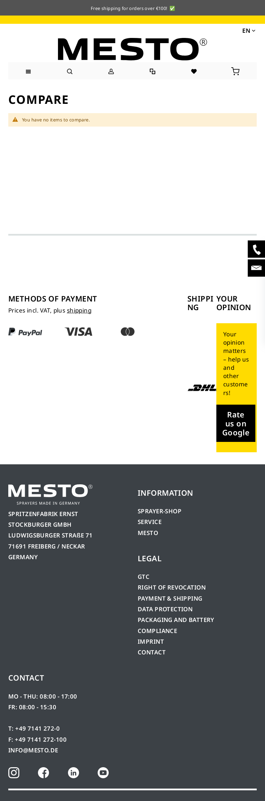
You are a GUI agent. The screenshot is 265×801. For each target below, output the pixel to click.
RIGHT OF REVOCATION (172, 587)
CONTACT (152, 652)
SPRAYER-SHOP (159, 511)
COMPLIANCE (157, 631)
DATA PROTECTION (165, 609)
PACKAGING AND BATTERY (177, 620)
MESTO (148, 533)
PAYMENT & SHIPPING (170, 598)
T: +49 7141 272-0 (34, 728)
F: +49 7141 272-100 (37, 739)
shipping (79, 310)
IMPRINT (151, 641)
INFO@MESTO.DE (33, 750)
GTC (143, 577)
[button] (248, 30)
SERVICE (149, 522)
